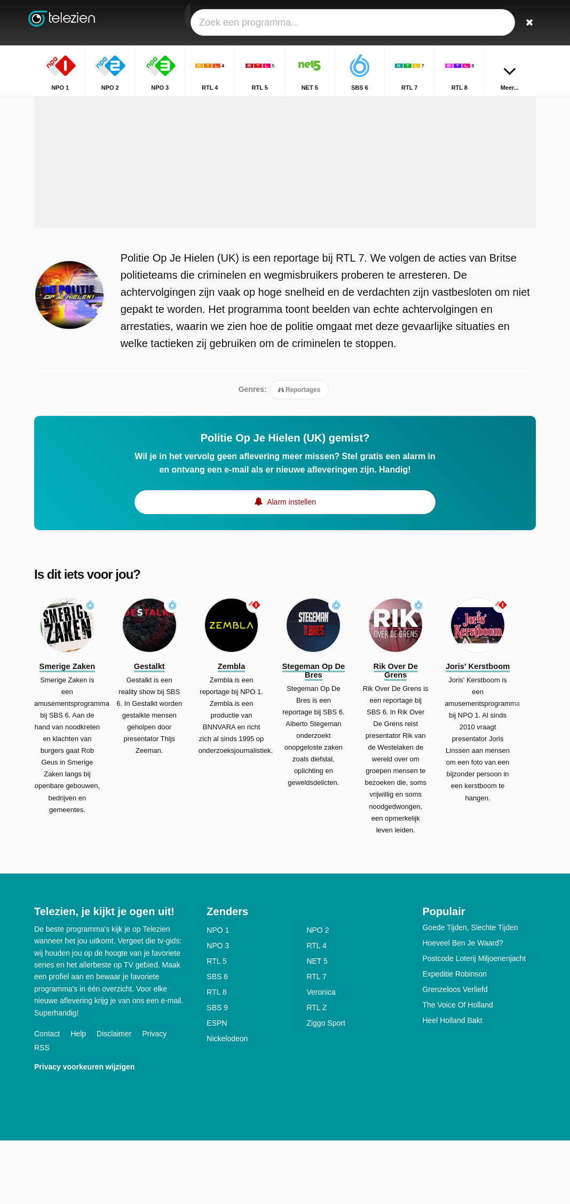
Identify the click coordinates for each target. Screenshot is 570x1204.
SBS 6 (217, 1040)
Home (441, 105)
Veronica (320, 1055)
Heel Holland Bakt (452, 1084)
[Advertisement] (285, 212)
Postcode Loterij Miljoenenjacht (474, 1022)
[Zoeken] (529, 22)
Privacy (154, 1097)
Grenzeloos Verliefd (454, 1053)
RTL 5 (216, 1024)
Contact (47, 1097)
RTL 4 (316, 1009)
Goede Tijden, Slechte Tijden (470, 991)
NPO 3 (218, 1009)
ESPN (217, 1086)
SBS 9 (217, 1071)
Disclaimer (114, 1097)
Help (78, 1097)
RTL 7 (316, 1040)
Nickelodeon (227, 1102)
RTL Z (316, 1071)
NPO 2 (317, 993)
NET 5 (316, 1024)
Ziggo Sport (325, 1086)
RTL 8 (216, 1055)
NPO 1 (218, 993)
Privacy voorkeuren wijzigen (84, 1130)
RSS (42, 1111)
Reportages (299, 451)
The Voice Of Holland (457, 1068)
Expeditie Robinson (454, 1037)
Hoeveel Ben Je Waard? (462, 1006)
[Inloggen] (504, 22)
